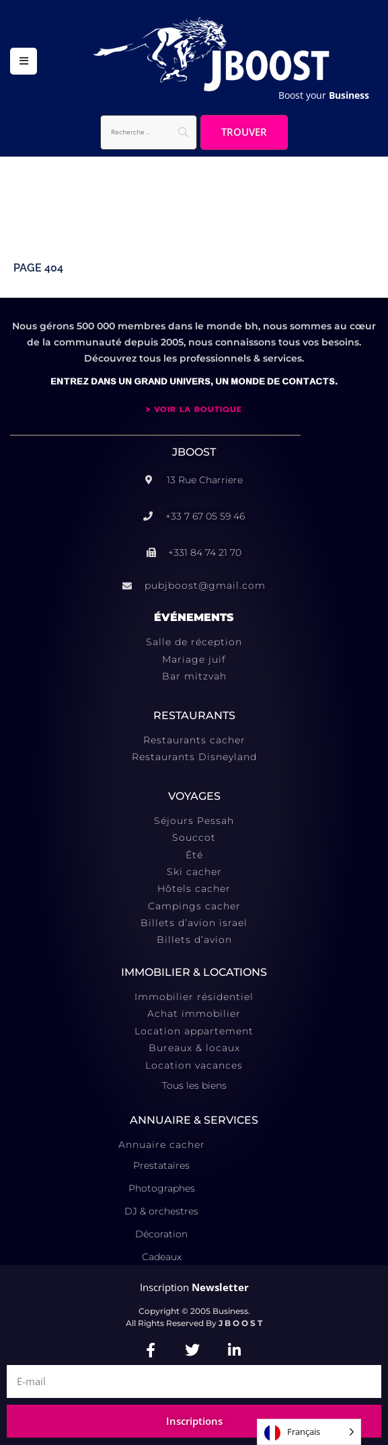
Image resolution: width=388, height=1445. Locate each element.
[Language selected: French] (309, 1432)
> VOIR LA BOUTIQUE (194, 409)
